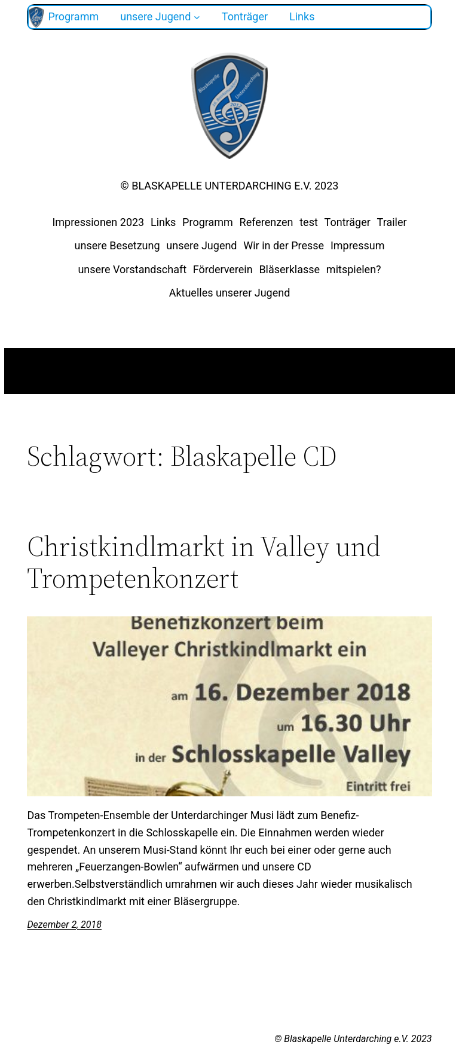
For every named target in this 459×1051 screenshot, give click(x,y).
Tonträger (348, 222)
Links (163, 222)
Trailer (392, 222)
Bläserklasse (289, 269)
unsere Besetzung (117, 245)
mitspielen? (353, 269)
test (308, 222)
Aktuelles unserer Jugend (229, 292)
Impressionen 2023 (98, 222)
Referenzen (266, 222)
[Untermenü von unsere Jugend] (197, 17)
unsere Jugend (201, 245)
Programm (207, 222)
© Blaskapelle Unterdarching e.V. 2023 (230, 185)
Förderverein (223, 269)
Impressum (358, 245)
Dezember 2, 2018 (64, 924)
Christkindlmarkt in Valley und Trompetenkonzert (204, 562)
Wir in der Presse (283, 245)
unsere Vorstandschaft (132, 269)
